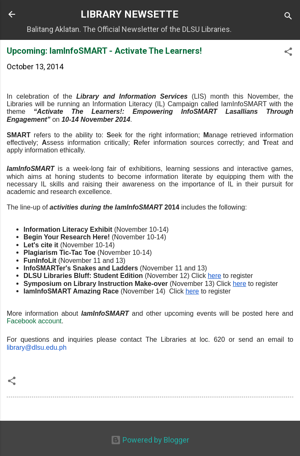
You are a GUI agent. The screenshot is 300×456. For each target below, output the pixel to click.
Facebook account (34, 321)
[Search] (288, 17)
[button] (288, 53)
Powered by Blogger (150, 439)
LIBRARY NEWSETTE (129, 14)
